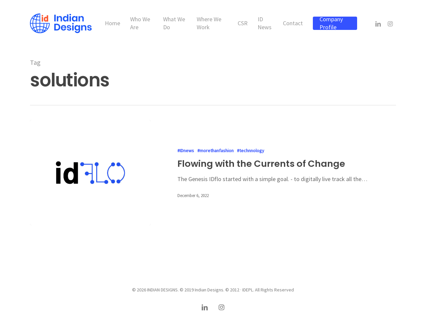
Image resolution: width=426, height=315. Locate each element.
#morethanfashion (215, 151)
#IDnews (185, 151)
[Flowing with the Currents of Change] (90, 173)
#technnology (250, 151)
